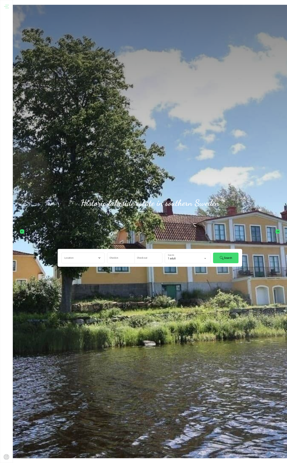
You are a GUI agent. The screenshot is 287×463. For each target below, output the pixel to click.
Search (225, 258)
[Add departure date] (148, 258)
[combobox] (83, 258)
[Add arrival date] (121, 258)
